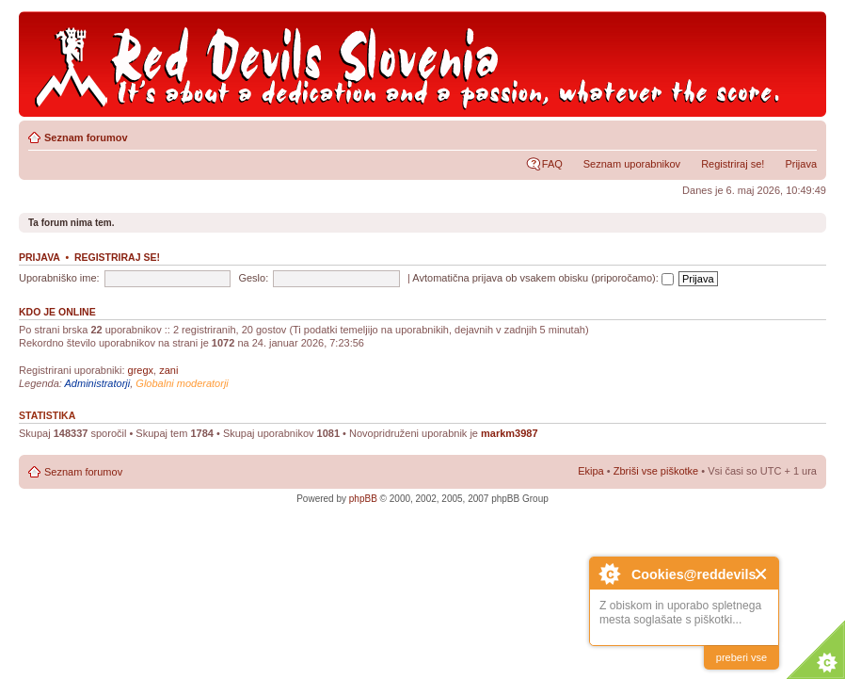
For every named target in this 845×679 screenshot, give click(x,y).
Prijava (801, 164)
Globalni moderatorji (182, 383)
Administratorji (98, 383)
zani (168, 370)
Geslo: (253, 277)
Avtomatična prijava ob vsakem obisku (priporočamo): (543, 277)
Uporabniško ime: (59, 277)
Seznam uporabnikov (631, 164)
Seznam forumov (86, 137)
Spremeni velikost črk (803, 133)
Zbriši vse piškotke (658, 471)
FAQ (552, 164)
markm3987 (509, 433)
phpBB (363, 498)
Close (762, 574)
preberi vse (741, 657)
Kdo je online (57, 311)
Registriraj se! (732, 164)
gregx (141, 370)
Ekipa (591, 471)
